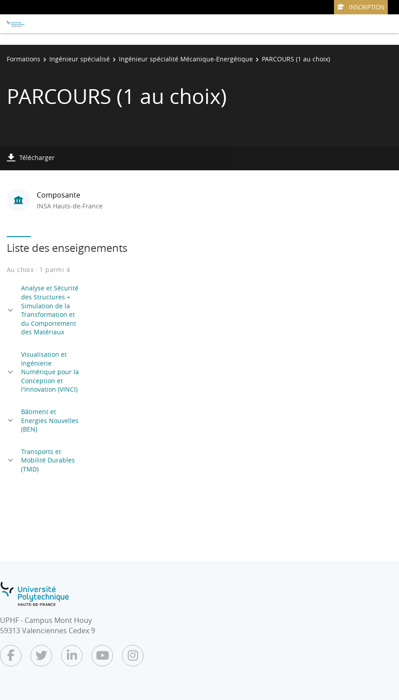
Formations (23, 59)
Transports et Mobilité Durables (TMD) (48, 460)
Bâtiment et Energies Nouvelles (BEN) (49, 420)
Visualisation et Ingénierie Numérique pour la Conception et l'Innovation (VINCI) (50, 371)
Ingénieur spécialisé (79, 59)
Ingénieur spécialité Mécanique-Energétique (186, 59)
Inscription (361, 7)
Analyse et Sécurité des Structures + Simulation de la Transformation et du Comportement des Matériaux (49, 310)
